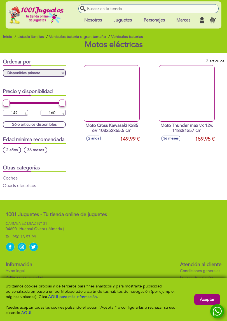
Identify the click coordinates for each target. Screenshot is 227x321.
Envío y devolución (196, 277)
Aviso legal (15, 270)
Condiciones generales (200, 270)
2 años (12, 150)
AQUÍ (26, 312)
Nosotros (93, 20)
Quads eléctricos (19, 186)
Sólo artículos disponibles (34, 124)
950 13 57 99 (24, 237)
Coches (10, 178)
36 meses (35, 150)
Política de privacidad (24, 277)
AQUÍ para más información (72, 296)
